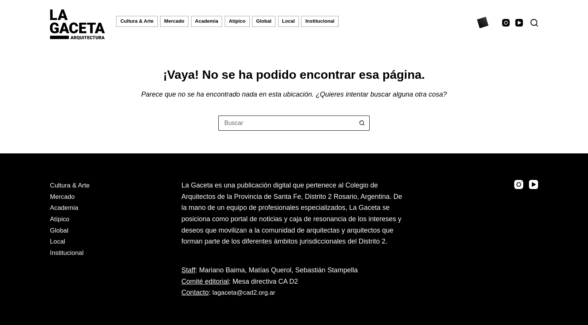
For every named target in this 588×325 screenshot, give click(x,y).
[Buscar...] (286, 123)
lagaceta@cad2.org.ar (246, 292)
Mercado (174, 21)
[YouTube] (519, 23)
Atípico (237, 21)
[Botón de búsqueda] (362, 123)
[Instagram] (506, 23)
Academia (206, 21)
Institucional (319, 21)
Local (288, 21)
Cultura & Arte (137, 21)
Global (263, 21)
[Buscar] (534, 23)
